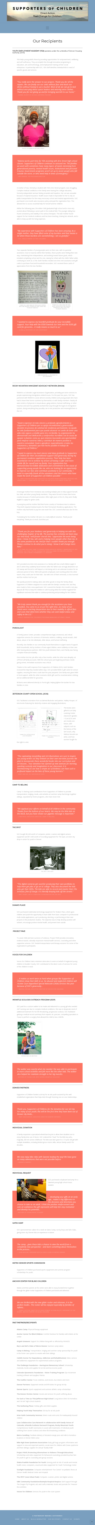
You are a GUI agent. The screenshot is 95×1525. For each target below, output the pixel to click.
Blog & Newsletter (38, 1519)
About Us (25, 1519)
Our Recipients (54, 1519)
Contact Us (67, 1519)
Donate (77, 1519)
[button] (47, 28)
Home (17, 1519)
